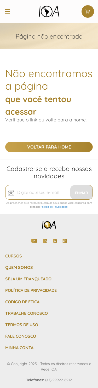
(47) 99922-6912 (58, 380)
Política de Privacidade (54, 206)
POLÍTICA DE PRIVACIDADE (31, 290)
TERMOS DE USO (21, 324)
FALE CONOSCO (20, 336)
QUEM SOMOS (19, 267)
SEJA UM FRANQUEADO (28, 278)
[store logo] (49, 11)
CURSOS (13, 255)
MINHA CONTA (19, 347)
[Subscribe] (81, 192)
